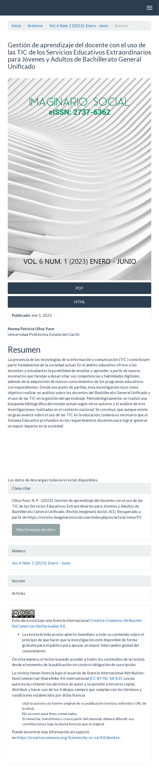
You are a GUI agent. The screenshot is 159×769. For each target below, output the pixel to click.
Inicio (16, 25)
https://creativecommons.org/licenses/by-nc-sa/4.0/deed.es (68, 737)
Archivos (35, 25)
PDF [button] (79, 288)
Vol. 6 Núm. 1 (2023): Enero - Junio (78, 25)
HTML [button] (79, 301)
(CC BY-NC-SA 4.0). (106, 678)
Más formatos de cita (36, 529)
